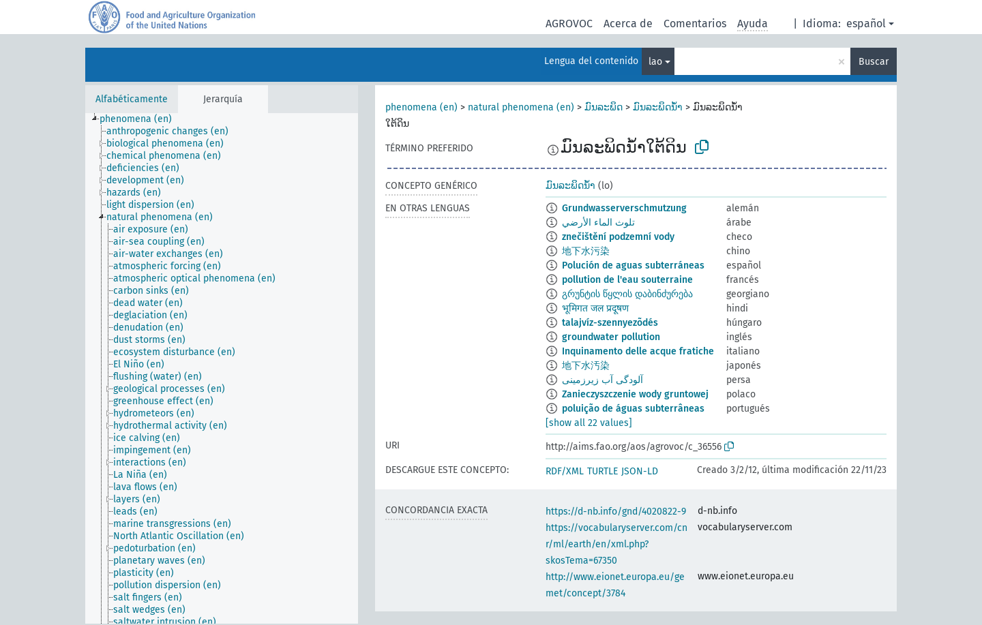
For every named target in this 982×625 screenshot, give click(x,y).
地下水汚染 (586, 365)
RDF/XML (565, 471)
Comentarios (695, 23)
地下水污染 (586, 251)
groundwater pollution (611, 337)
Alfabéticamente (131, 99)
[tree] (221, 368)
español (866, 23)
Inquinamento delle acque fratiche (638, 351)
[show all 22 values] (589, 423)
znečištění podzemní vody (618, 237)
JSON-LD (639, 471)
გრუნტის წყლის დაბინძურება (627, 294)
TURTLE (602, 471)
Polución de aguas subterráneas (633, 265)
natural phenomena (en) (521, 107)
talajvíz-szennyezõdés (610, 323)
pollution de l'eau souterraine (627, 280)
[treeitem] (141, 119)
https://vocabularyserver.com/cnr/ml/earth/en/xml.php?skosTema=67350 (616, 544)
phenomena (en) (421, 107)
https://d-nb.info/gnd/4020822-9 (616, 511)
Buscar (874, 61)
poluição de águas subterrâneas (633, 408)
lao (655, 61)
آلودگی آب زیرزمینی (602, 380)
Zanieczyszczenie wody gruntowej (635, 394)
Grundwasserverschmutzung (624, 208)
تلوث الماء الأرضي (598, 222)
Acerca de (628, 23)
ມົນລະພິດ (603, 107)
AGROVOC (569, 23)
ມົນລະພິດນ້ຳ (658, 107)
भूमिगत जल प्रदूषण (595, 308)
